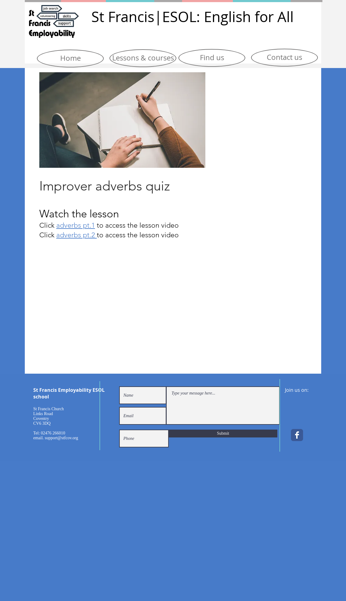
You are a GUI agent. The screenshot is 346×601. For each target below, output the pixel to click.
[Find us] (211, 58)
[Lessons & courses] (142, 58)
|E (162, 16)
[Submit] (223, 433)
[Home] (70, 58)
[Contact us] (284, 58)
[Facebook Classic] (297, 435)
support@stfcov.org (61, 438)
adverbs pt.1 (75, 225)
